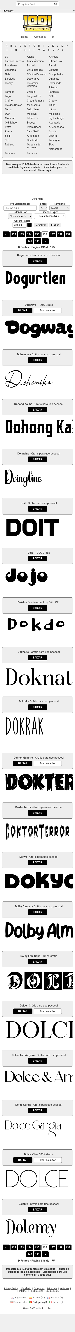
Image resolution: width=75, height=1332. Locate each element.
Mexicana (54, 113)
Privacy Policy (11, 1288)
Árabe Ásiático (35, 61)
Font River (22, 1291)
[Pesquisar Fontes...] (55, 4)
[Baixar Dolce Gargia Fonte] (37, 1110)
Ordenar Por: (20, 212)
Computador (56, 74)
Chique (31, 91)
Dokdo (21, 602)
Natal (8, 74)
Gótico (52, 96)
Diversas (10, 153)
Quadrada (32, 140)
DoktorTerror (23, 807)
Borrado (31, 65)
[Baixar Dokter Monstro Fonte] (22, 763)
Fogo (8, 96)
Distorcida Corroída (33, 84)
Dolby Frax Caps (30, 956)
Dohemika (23, 354)
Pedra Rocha (34, 127)
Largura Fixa (34, 96)
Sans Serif (33, 131)
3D (6, 56)
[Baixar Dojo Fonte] (37, 558)
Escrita (53, 135)
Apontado (54, 122)
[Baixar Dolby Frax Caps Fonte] (37, 961)
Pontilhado (55, 83)
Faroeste (32, 153)
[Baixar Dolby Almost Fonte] (37, 912)
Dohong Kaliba (23, 404)
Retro (8, 127)
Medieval (32, 113)
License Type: (50, 212)
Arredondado (56, 127)
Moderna (10, 118)
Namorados (55, 148)
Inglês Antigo (56, 118)
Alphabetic (26, 1288)
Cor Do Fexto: (22, 220)
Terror (8, 109)
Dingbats (54, 78)
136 (45, 234)
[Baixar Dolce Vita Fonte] (22, 1160)
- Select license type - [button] (49, 216)
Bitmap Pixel (56, 61)
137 (52, 234)
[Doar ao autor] (48, 310)
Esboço (31, 122)
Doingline (23, 453)
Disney (9, 83)
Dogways (30, 304)
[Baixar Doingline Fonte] (37, 459)
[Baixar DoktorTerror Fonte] (37, 812)
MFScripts (52, 1288)
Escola (53, 131)
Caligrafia (10, 69)
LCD (7, 113)
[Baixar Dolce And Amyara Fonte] (37, 1060)
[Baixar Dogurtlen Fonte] (37, 260)
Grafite (9, 100)
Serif (7, 140)
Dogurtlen (23, 255)
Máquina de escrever (33, 146)
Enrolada (10, 78)
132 (14, 234)
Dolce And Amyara (23, 1055)
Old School (11, 122)
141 (37, 241)
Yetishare (64, 1288)
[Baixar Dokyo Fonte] (37, 862)
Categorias (39, 1288)
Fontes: (43, 203)
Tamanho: (59, 203)
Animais (53, 56)
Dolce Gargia (23, 1104)
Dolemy (23, 1204)
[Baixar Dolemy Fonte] (37, 1209)
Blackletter (11, 65)
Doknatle (23, 652)
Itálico (52, 109)
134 (29, 234)
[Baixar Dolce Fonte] (22, 1011)
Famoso (9, 91)
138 (60, 234)
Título (52, 105)
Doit (23, 503)
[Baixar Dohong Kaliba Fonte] (37, 409)
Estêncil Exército (14, 61)
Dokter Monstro (23, 757)
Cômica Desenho (36, 74)
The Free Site (36, 1291)
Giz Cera (53, 69)
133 (21, 234)
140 (29, 241)
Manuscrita (33, 105)
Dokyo (23, 856)
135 (37, 234)
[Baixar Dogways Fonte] (22, 310)
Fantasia (54, 91)
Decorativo (33, 78)
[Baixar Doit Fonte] (37, 508)
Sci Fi (8, 135)
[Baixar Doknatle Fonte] (37, 657)
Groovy (53, 100)
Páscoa (53, 87)
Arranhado (33, 135)
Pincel (52, 65)
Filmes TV (32, 118)
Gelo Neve (33, 109)
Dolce (23, 1005)
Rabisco (9, 144)
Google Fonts (52, 1291)
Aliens (30, 56)
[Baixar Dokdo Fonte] (37, 608)
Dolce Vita (30, 1154)
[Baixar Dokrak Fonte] (37, 707)
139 (68, 234)
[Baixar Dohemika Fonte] (37, 360)
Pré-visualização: (20, 203)
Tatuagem (54, 140)
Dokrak (23, 701)
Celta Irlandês (35, 69)
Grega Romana (35, 100)
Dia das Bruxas (13, 105)
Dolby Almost (23, 906)
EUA (51, 144)
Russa (8, 131)
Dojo (30, 552)
